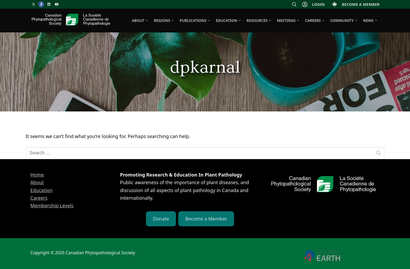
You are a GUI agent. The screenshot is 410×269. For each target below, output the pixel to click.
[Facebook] (41, 4)
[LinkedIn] (49, 4)
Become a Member (206, 219)
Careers (39, 198)
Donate (161, 219)
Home (37, 175)
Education (42, 190)
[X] (34, 4)
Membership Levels (52, 205)
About (37, 182)
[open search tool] (294, 4)
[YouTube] (57, 4)
